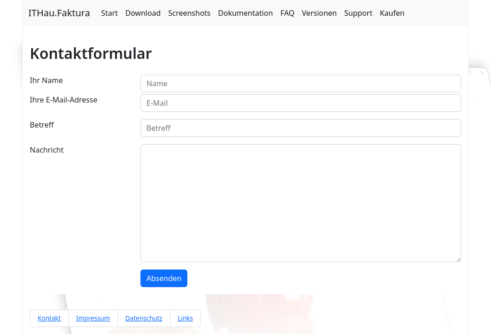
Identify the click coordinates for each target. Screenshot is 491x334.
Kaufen (392, 13)
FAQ (287, 13)
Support (358, 13)
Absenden (163, 278)
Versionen (319, 13)
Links (185, 318)
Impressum (93, 318)
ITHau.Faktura (59, 12)
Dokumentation (245, 13)
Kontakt (49, 318)
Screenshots (189, 13)
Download (143, 13)
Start (109, 13)
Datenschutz (144, 318)
